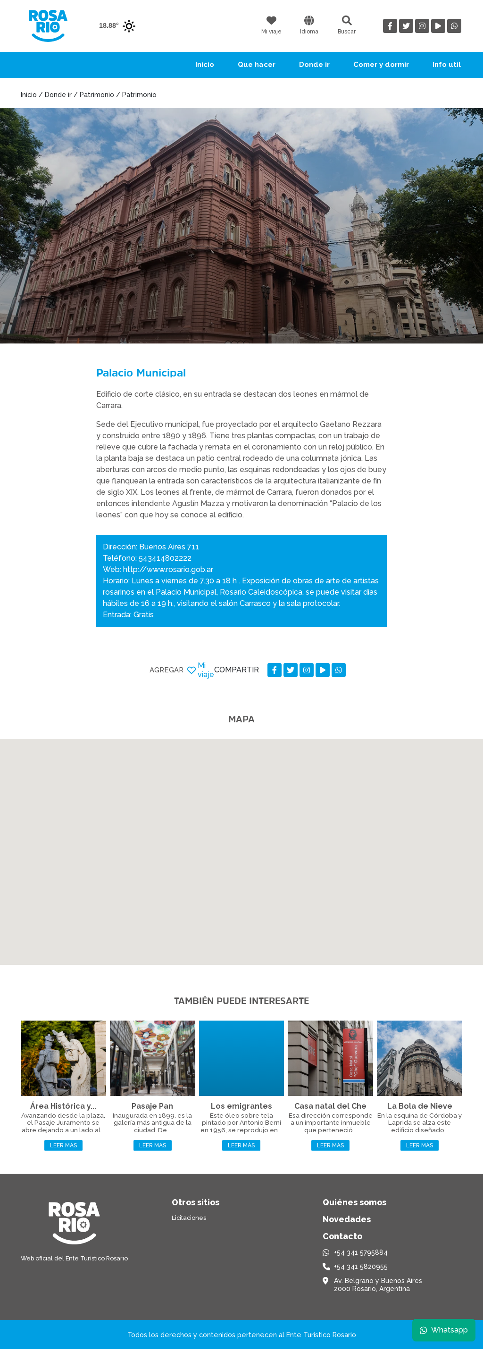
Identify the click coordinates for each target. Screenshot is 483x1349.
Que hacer (256, 64)
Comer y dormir (381, 64)
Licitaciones (189, 1217)
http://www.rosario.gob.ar (168, 569)
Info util (447, 64)
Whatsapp (444, 1329)
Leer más (63, 1145)
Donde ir (314, 64)
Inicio (204, 64)
